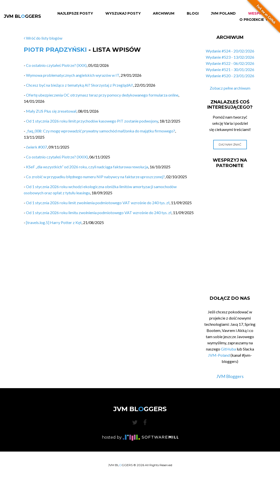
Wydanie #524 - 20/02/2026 (230, 51)
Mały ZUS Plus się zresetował (51, 111)
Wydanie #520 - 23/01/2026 (230, 75)
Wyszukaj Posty (123, 13)
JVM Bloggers (230, 376)
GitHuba (228, 349)
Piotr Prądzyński (55, 49)
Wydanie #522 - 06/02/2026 (230, 63)
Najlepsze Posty (75, 13)
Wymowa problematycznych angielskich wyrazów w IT (72, 75)
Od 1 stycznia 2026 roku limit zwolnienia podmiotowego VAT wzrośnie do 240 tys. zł (97, 202)
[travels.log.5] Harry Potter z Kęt (54, 222)
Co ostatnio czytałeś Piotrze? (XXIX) (57, 156)
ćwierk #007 (36, 147)
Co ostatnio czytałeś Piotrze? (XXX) (56, 65)
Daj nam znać (230, 144)
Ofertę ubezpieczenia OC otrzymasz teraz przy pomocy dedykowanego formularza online (102, 95)
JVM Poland (223, 13)
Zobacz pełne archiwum (230, 88)
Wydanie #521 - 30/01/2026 (230, 69)
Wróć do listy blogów (43, 38)
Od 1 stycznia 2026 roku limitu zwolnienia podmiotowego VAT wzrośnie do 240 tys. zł (98, 212)
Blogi (193, 13)
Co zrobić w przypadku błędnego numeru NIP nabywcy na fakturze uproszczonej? (95, 176)
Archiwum (163, 13)
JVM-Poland (219, 355)
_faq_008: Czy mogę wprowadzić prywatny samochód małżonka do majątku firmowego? (100, 130)
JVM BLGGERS (22, 16)
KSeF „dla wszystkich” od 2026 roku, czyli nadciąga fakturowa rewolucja (87, 166)
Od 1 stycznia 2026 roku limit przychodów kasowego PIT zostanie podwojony (92, 121)
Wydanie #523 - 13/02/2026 (230, 57)
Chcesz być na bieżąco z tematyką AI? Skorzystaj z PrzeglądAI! (79, 85)
